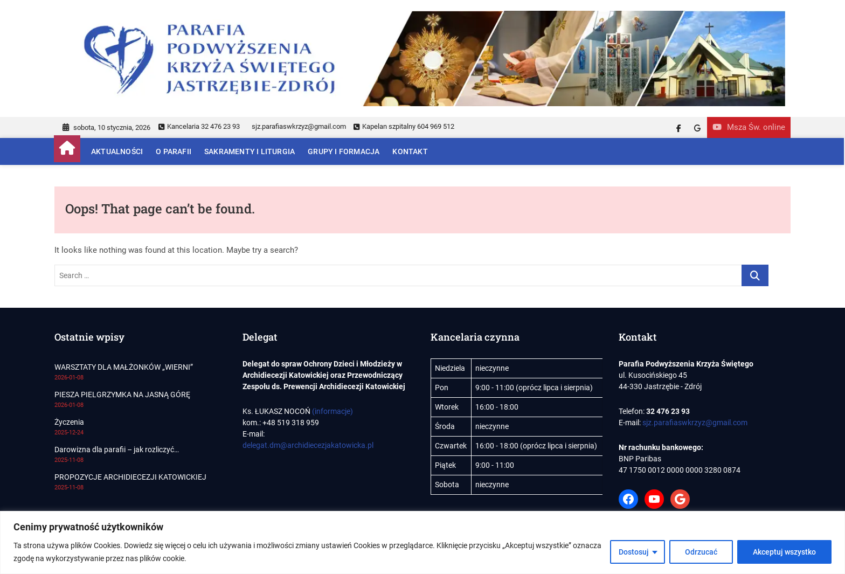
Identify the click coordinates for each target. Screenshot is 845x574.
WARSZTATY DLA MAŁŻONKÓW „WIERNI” (123, 367)
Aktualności (117, 151)
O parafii (174, 151)
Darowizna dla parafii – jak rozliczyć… (116, 449)
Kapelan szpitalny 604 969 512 (404, 126)
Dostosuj (634, 552)
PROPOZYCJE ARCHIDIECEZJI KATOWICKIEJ (130, 477)
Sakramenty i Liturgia (250, 151)
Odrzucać (701, 552)
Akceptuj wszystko (784, 552)
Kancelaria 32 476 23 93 (199, 126)
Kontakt (410, 151)
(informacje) (332, 411)
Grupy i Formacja (344, 151)
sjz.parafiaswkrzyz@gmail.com (298, 126)
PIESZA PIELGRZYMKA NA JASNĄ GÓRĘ (122, 394)
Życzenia (69, 422)
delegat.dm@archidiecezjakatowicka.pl (308, 445)
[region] (422, 542)
